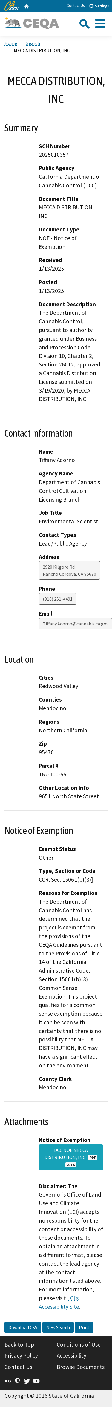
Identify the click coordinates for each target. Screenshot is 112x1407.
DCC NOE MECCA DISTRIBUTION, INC (71, 1157)
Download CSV (22, 1327)
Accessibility (71, 1355)
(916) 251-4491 (58, 599)
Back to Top (19, 1344)
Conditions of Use (79, 1344)
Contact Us (76, 5)
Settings (99, 6)
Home (10, 43)
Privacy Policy (21, 1355)
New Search (58, 1327)
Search (33, 43)
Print (84, 1327)
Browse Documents (81, 1366)
